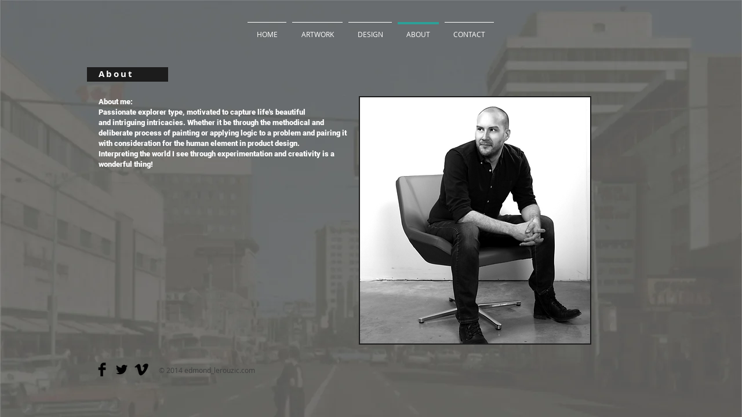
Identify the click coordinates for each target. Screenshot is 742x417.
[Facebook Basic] (102, 369)
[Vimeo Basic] (141, 369)
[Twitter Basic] (122, 369)
